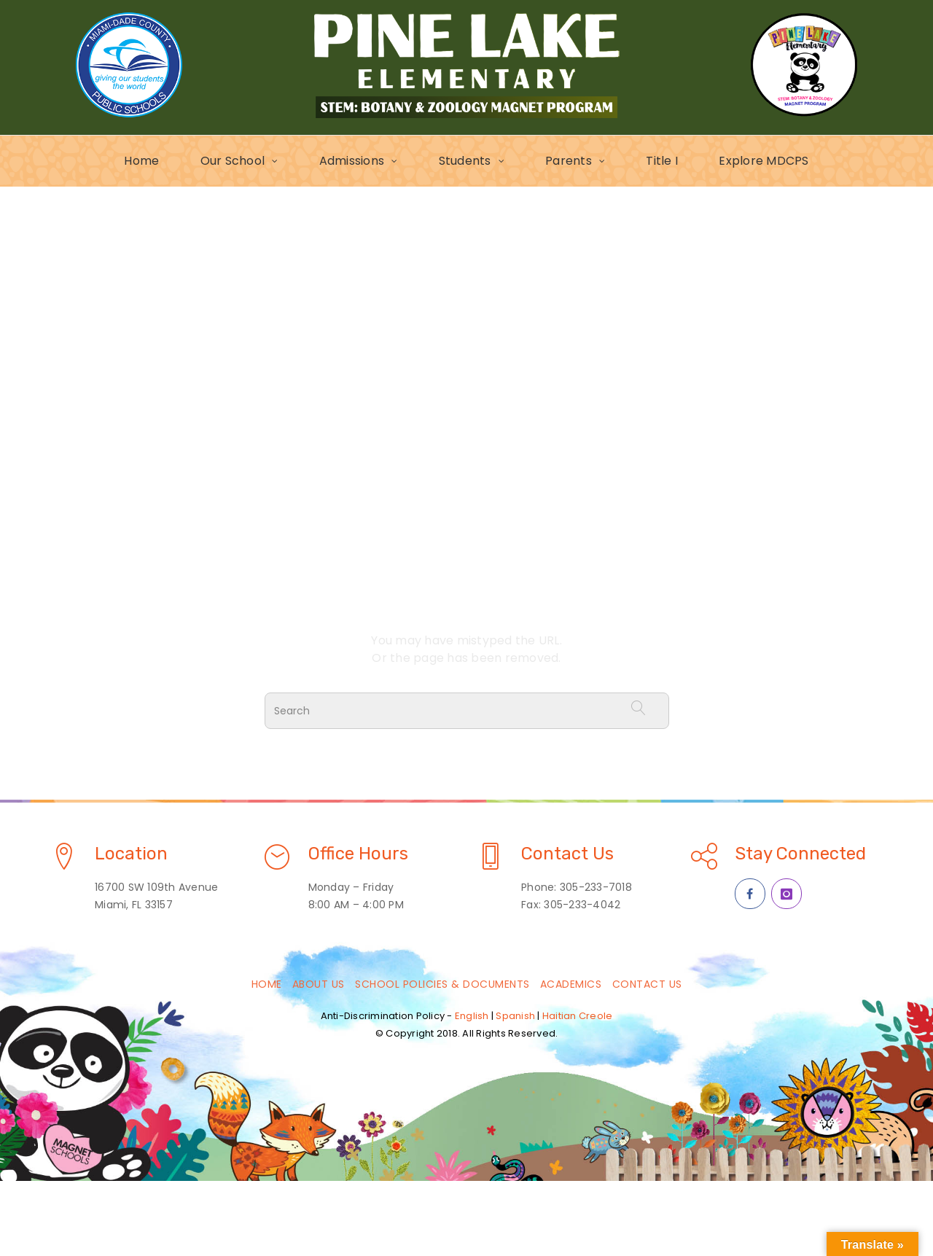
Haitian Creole (577, 1016)
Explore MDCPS (763, 160)
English (472, 1016)
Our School (232, 160)
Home (141, 160)
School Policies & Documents (442, 984)
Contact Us (647, 984)
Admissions (352, 160)
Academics (571, 984)
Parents (568, 160)
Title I (662, 160)
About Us (318, 984)
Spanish (515, 1016)
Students (465, 160)
